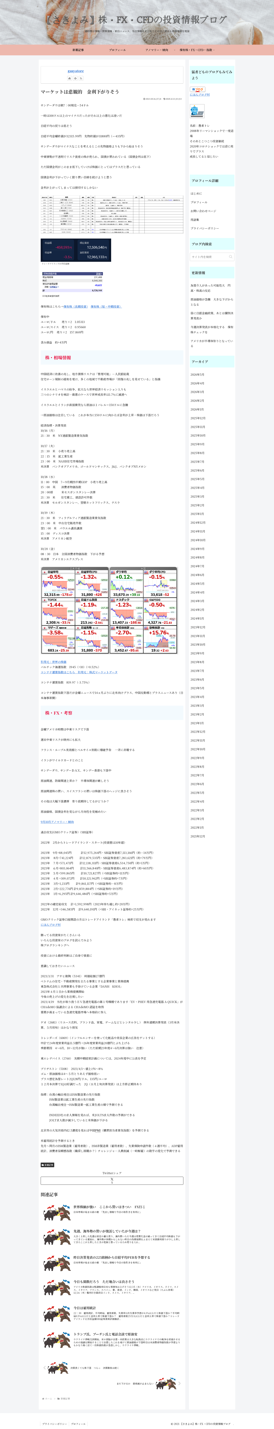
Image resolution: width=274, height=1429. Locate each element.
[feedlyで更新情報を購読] (75, 78)
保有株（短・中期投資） (106, 306)
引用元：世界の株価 (53, 662)
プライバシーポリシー (205, 228)
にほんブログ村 (51, 925)
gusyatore (76, 71)
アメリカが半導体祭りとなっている (212, 343)
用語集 (195, 220)
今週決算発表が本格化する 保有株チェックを (212, 329)
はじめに (196, 193)
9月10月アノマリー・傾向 (57, 822)
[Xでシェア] (112, 1181)
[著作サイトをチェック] (69, 78)
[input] (212, 257)
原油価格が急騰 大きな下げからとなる (212, 302)
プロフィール (199, 202)
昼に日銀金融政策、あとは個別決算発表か (212, 315)
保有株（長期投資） (76, 306)
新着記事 (47, 1164)
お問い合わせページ (203, 211)
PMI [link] (98, 1130)
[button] (231, 257)
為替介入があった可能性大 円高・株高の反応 (210, 288)
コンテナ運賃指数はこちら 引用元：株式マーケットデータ (79, 672)
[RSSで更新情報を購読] (81, 78)
